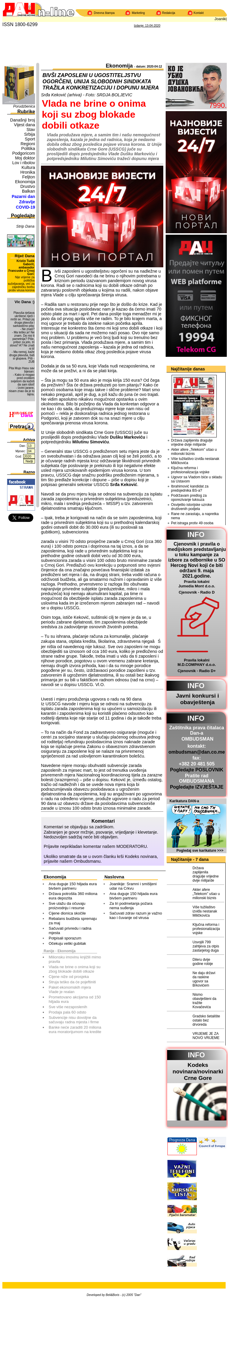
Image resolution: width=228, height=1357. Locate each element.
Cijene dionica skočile (67, 913)
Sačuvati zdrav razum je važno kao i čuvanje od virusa (136, 915)
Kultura (28, 167)
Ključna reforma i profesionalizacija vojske (190, 470)
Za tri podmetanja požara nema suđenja (131, 905)
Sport (30, 139)
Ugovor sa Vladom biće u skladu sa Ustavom (196, 479)
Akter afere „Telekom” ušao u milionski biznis (194, 451)
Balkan (28, 191)
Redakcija (168, 13)
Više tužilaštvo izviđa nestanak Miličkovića (195, 461)
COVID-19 (25, 207)
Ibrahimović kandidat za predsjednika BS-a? (189, 488)
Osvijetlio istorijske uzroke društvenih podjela (191, 507)
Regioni (27, 143)
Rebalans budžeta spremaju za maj (73, 920)
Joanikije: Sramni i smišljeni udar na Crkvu (133, 886)
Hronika (27, 172)
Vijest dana (24, 124)
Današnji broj (22, 120)
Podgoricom (23, 153)
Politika (28, 148)
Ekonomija (25, 181)
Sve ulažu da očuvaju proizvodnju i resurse (67, 905)
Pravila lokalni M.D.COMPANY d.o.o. (197, 662)
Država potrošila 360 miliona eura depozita (73, 895)
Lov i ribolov (23, 162)
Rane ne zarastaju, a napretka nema (195, 516)
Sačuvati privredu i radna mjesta (70, 930)
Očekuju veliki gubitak (67, 943)
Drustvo (27, 186)
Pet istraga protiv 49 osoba (192, 523)
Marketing (138, 13)
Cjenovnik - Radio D (197, 592)
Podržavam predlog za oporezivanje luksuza (189, 497)
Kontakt (199, 13)
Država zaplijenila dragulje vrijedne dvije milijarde (192, 442)
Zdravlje (27, 201)
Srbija (29, 134)
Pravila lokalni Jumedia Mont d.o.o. (196, 583)
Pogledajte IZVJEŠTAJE (196, 786)
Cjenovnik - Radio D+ (197, 671)
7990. (218, 105)
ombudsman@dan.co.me (197, 752)
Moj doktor (25, 158)
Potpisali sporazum (65, 938)
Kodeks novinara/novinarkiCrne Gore (197, 1071)
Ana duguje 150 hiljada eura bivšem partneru (73, 886)
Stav (30, 129)
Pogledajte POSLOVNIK (197, 769)
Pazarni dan (23, 196)
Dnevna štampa (104, 13)
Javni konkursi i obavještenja (197, 699)
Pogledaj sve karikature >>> (199, 850)
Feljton (28, 177)
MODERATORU (131, 846)
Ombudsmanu (87, 861)
